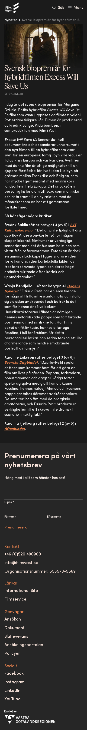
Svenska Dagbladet (21, 363)
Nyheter (10, 20)
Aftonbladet (14, 429)
